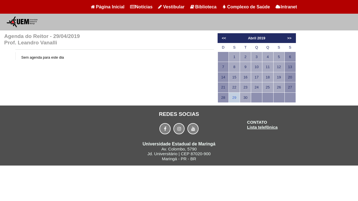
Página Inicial (107, 6)
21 (223, 87)
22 (234, 87)
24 (256, 87)
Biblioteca (203, 6)
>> (289, 38)
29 (234, 97)
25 (268, 87)
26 (279, 87)
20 (290, 77)
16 (245, 77)
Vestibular (171, 6)
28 (223, 97)
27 (290, 87)
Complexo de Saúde (246, 6)
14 (223, 77)
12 (279, 67)
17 (256, 77)
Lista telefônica (262, 127)
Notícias (141, 6)
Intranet (286, 6)
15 (234, 77)
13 (290, 67)
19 (279, 77)
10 (256, 67)
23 (245, 87)
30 (245, 97)
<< (224, 38)
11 (268, 67)
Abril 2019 (256, 38)
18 (268, 77)
